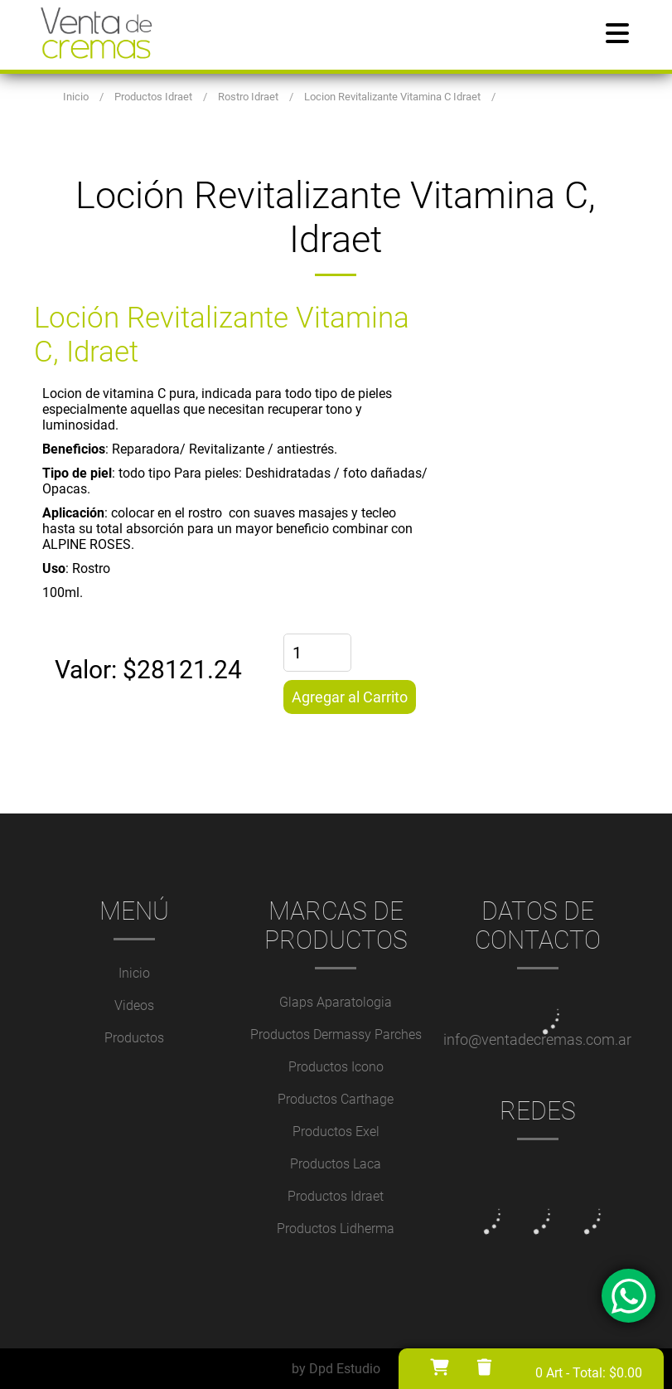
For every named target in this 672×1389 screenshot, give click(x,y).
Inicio (134, 973)
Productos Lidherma (335, 1228)
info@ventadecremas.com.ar (537, 1039)
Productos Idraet (336, 1196)
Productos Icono (336, 1067)
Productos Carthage (336, 1099)
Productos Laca (335, 1164)
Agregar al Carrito (350, 697)
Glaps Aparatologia (335, 1002)
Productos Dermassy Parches (336, 1034)
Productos (134, 1038)
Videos (134, 1005)
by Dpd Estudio (336, 1369)
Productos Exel (336, 1131)
